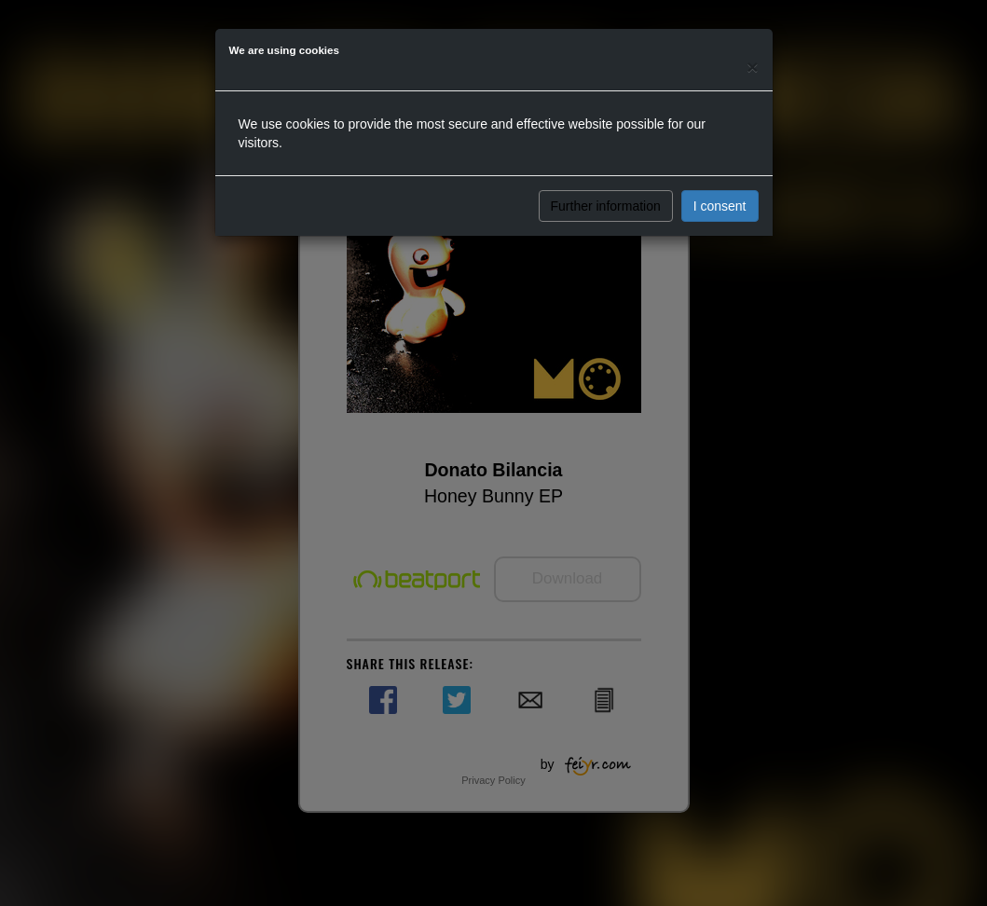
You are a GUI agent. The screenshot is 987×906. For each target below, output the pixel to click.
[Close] (752, 66)
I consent (720, 206)
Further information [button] (606, 206)
